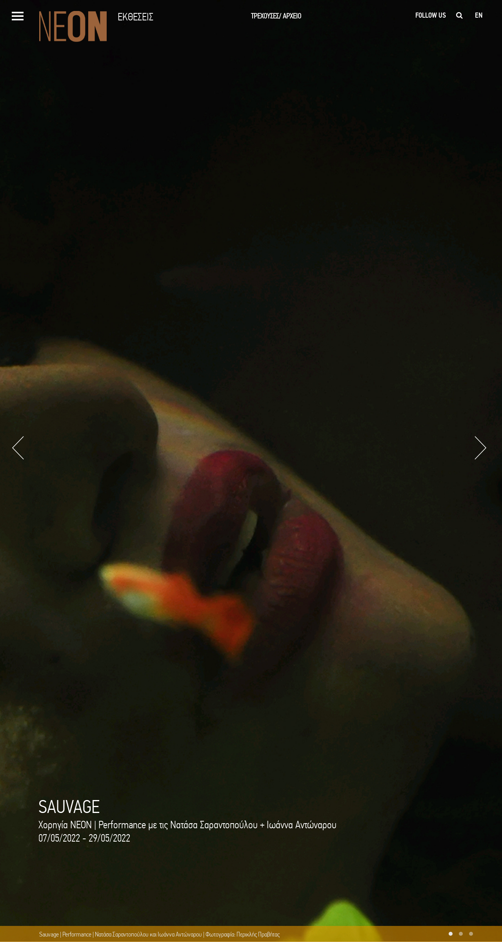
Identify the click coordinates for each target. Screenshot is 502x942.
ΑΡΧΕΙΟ (292, 16)
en (478, 15)
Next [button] (480, 448)
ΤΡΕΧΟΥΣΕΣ (266, 16)
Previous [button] (18, 448)
